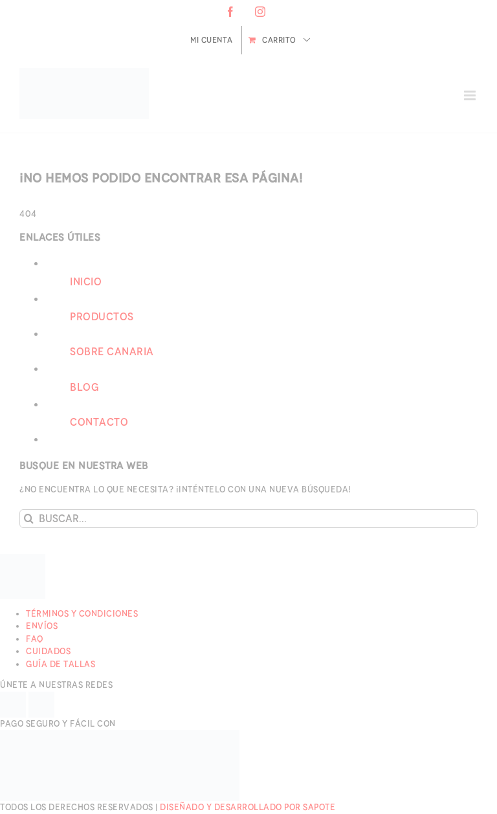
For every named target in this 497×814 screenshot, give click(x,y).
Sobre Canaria (112, 352)
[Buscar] (28, 518)
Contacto (99, 422)
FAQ (34, 639)
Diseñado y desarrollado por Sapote (247, 807)
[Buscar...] (248, 518)
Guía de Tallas (60, 664)
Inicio (86, 282)
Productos (102, 317)
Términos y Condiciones (82, 614)
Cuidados (48, 651)
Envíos (42, 626)
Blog (84, 387)
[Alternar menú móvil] (471, 95)
